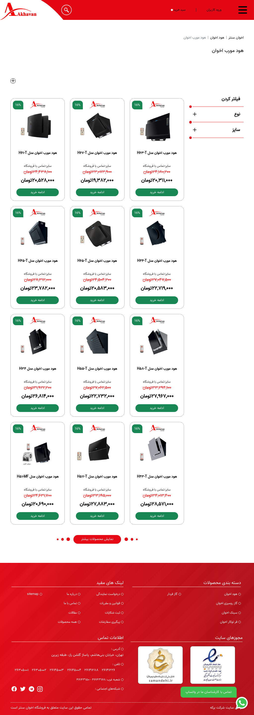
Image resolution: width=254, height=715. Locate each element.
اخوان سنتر (236, 38)
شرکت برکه (217, 708)
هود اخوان (217, 38)
